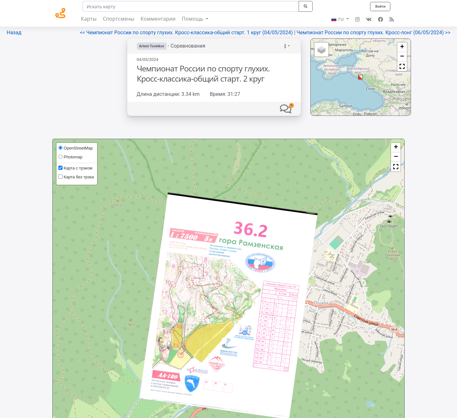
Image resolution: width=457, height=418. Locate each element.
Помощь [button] (193, 18)
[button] (285, 109)
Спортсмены (118, 18)
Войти (379, 6)
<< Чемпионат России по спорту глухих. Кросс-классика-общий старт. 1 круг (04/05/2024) (187, 33)
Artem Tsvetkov (152, 46)
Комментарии (158, 18)
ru (338, 18)
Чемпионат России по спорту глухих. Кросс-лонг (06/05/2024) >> (374, 33)
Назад (14, 33)
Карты (88, 18)
